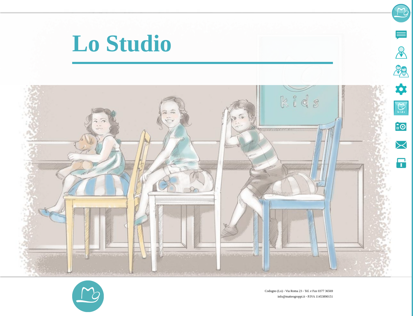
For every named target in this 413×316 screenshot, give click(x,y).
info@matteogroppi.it (291, 296)
